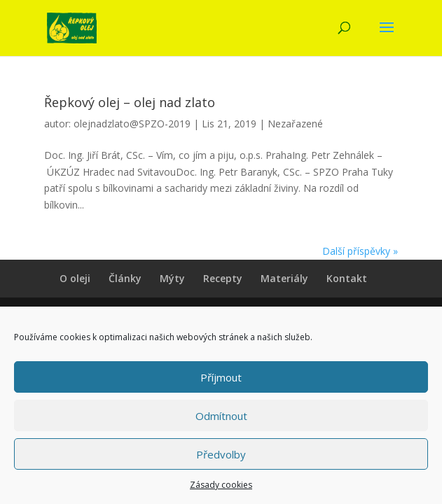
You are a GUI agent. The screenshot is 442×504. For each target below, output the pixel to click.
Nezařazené (295, 123)
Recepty (222, 278)
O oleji (75, 278)
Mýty (172, 278)
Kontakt (346, 278)
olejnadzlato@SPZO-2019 (132, 123)
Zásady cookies (221, 485)
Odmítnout (221, 416)
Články (125, 278)
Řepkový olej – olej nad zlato (129, 102)
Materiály (284, 278)
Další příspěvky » (360, 251)
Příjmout (221, 377)
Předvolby (221, 454)
